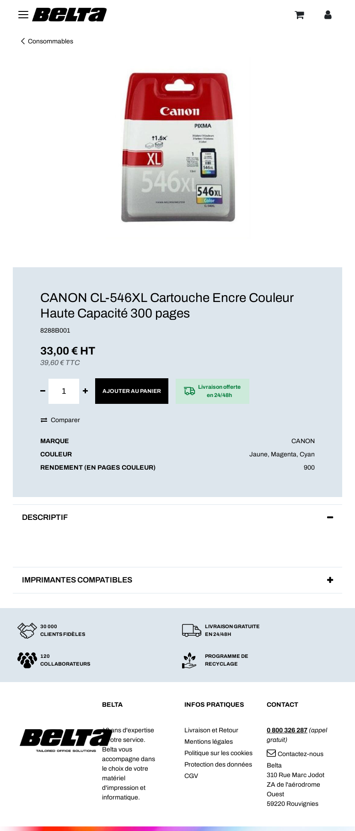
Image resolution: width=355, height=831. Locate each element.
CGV (191, 776)
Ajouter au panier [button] (131, 391)
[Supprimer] (42, 391)
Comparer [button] (60, 420)
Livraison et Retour (211, 730)
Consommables (46, 41)
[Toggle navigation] (23, 14)
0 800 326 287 (287, 730)
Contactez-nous (295, 754)
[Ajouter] (85, 391)
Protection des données (218, 764)
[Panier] (299, 14)
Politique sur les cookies (218, 753)
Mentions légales (208, 741)
